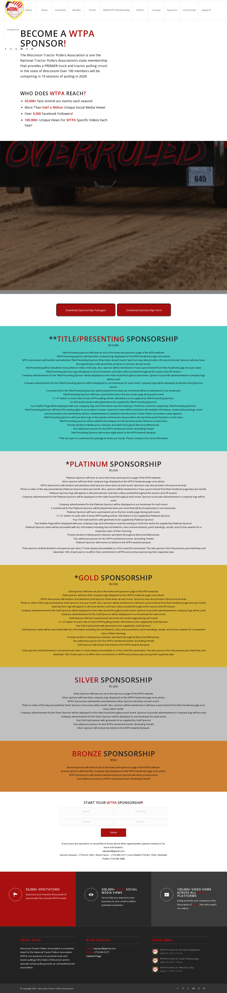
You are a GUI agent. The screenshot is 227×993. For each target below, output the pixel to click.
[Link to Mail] (32, 49)
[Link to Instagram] (11, 49)
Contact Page (93, 956)
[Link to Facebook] (5, 49)
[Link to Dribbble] (27, 49)
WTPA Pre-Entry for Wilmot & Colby (177, 967)
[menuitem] (13, 10)
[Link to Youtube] (21, 49)
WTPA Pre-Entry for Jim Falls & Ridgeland (180, 949)
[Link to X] (16, 49)
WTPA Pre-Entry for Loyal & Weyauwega (179, 958)
